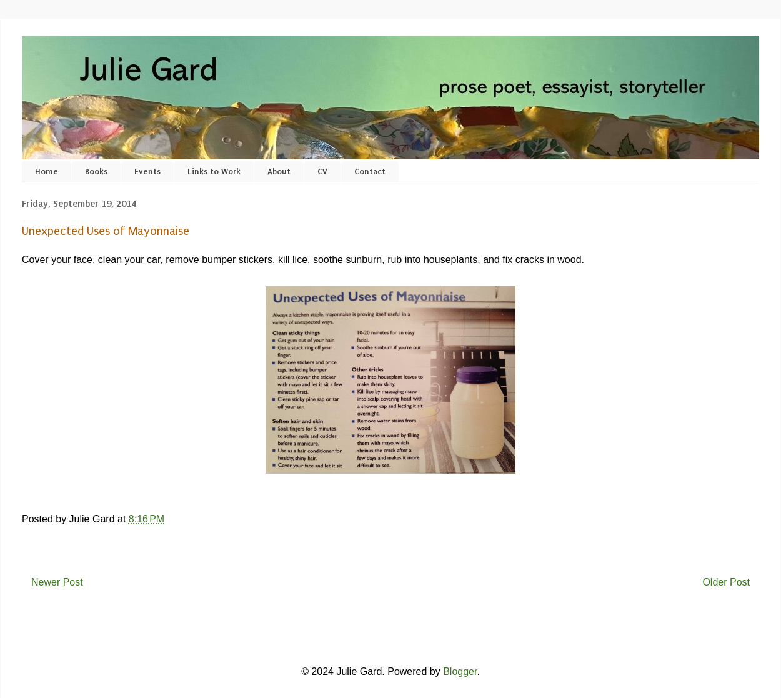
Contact (370, 171)
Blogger (460, 671)
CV (322, 171)
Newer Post (57, 582)
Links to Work (214, 171)
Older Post (726, 582)
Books (96, 171)
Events (147, 171)
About (279, 171)
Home (46, 171)
